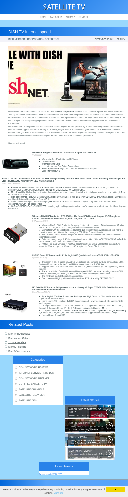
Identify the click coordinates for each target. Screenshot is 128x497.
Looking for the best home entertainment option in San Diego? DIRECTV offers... (87, 440)
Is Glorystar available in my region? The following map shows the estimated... (87, 453)
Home (43, 17)
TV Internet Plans (17, 342)
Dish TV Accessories (19, 351)
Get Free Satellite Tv (33, 384)
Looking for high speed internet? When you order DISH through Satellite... (87, 426)
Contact (83, 17)
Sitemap (70, 17)
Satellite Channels (31, 389)
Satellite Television (32, 395)
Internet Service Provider (36, 372)
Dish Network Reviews (33, 367)
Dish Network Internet (34, 378)
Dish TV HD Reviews (19, 333)
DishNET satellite (17, 346)
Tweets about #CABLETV (50, 474)
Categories (56, 17)
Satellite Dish (28, 400)
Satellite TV (64, 8)
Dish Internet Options (19, 338)
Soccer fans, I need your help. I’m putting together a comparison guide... (87, 412)
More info (58, 493)
